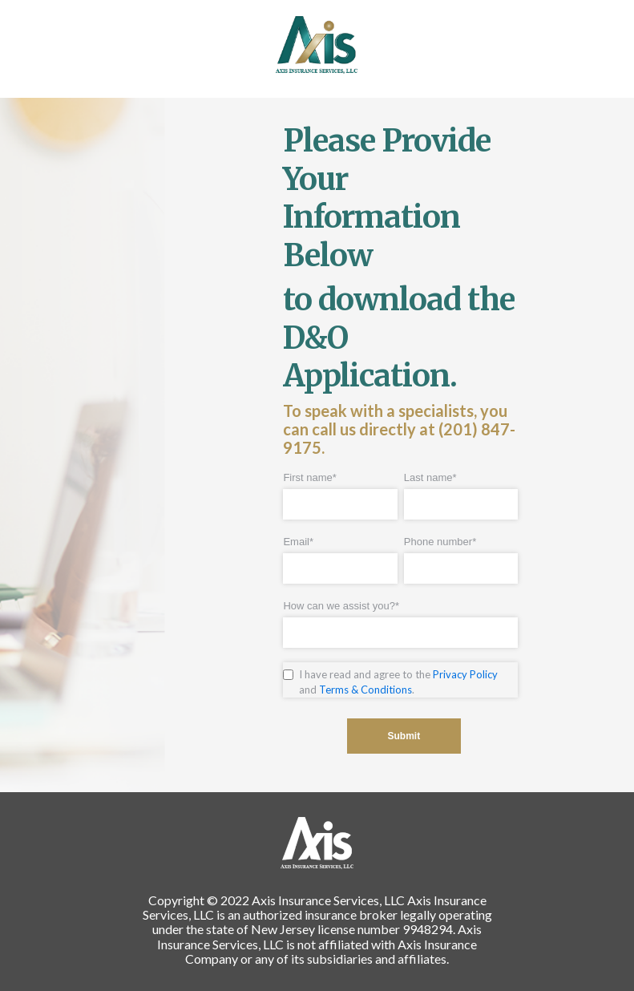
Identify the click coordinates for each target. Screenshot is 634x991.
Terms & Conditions (365, 689)
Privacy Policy (465, 674)
